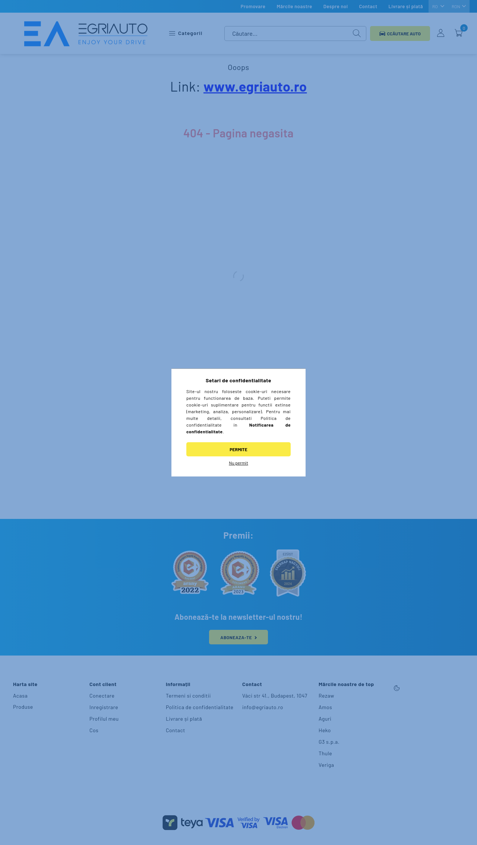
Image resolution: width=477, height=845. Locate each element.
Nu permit (238, 462)
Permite (238, 449)
